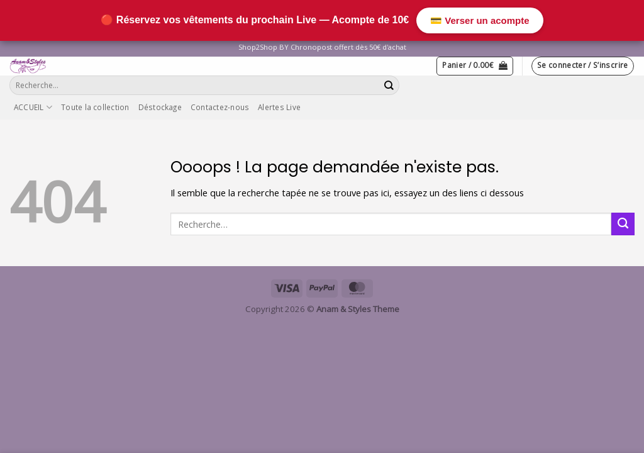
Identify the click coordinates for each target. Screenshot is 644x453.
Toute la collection (95, 107)
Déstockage (160, 107)
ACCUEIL (33, 107)
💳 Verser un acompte (479, 20)
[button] (474, 66)
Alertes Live (279, 107)
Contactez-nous (220, 107)
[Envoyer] (389, 85)
